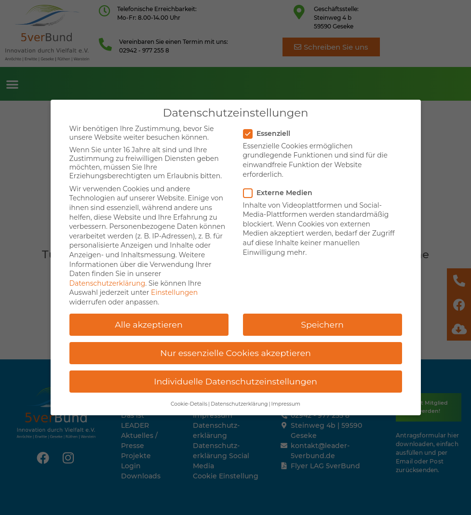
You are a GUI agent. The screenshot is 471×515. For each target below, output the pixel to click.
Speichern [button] (322, 317)
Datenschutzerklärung (107, 275)
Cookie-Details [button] (189, 396)
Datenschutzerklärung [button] (239, 396)
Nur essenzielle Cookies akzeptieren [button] (235, 345)
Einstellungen (174, 284)
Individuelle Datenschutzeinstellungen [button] (235, 374)
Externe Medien (281, 185)
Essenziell (269, 125)
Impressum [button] (285, 396)
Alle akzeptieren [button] (149, 317)
